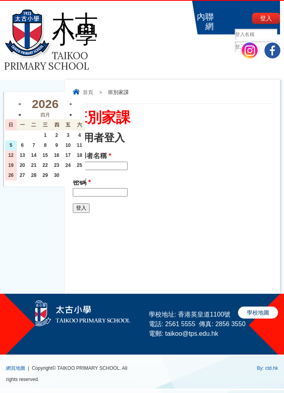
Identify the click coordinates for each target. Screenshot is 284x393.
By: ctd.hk (267, 368)
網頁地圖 (15, 368)
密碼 (82, 182)
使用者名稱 (92, 156)
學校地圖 (258, 312)
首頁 (88, 92)
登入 (266, 18)
